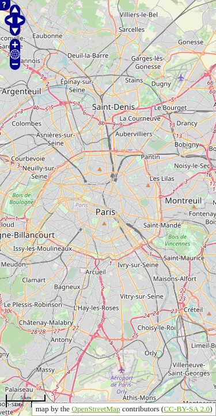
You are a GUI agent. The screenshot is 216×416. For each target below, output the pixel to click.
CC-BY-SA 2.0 (187, 408)
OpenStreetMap (95, 408)
